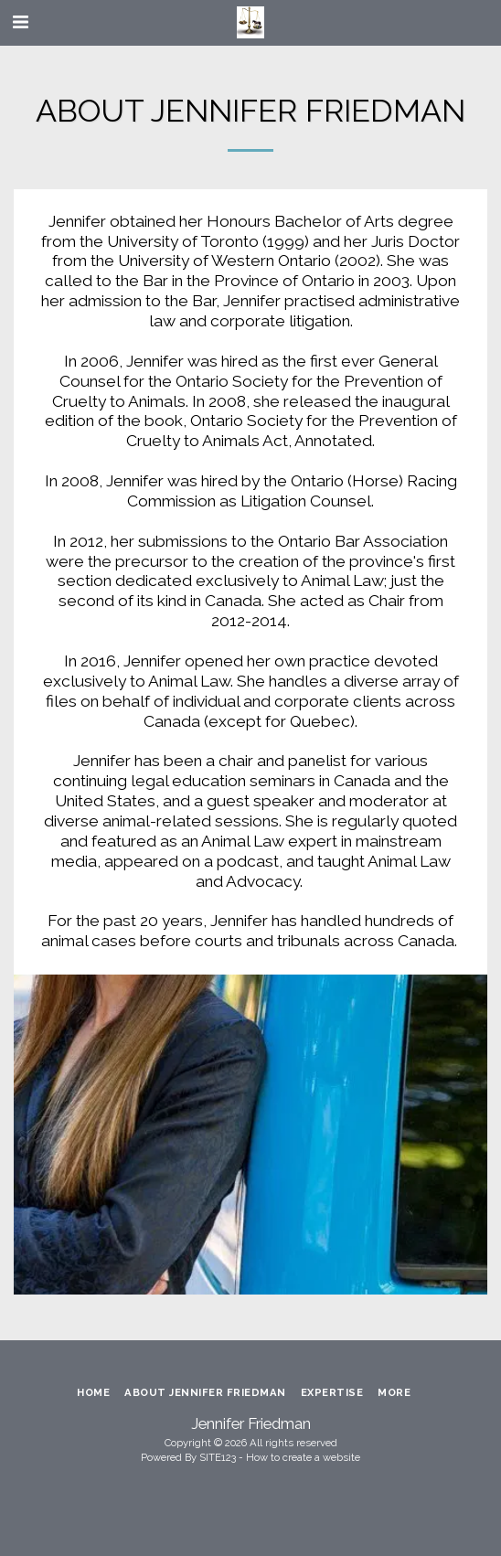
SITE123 (217, 1457)
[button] (20, 22)
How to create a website (303, 1457)
